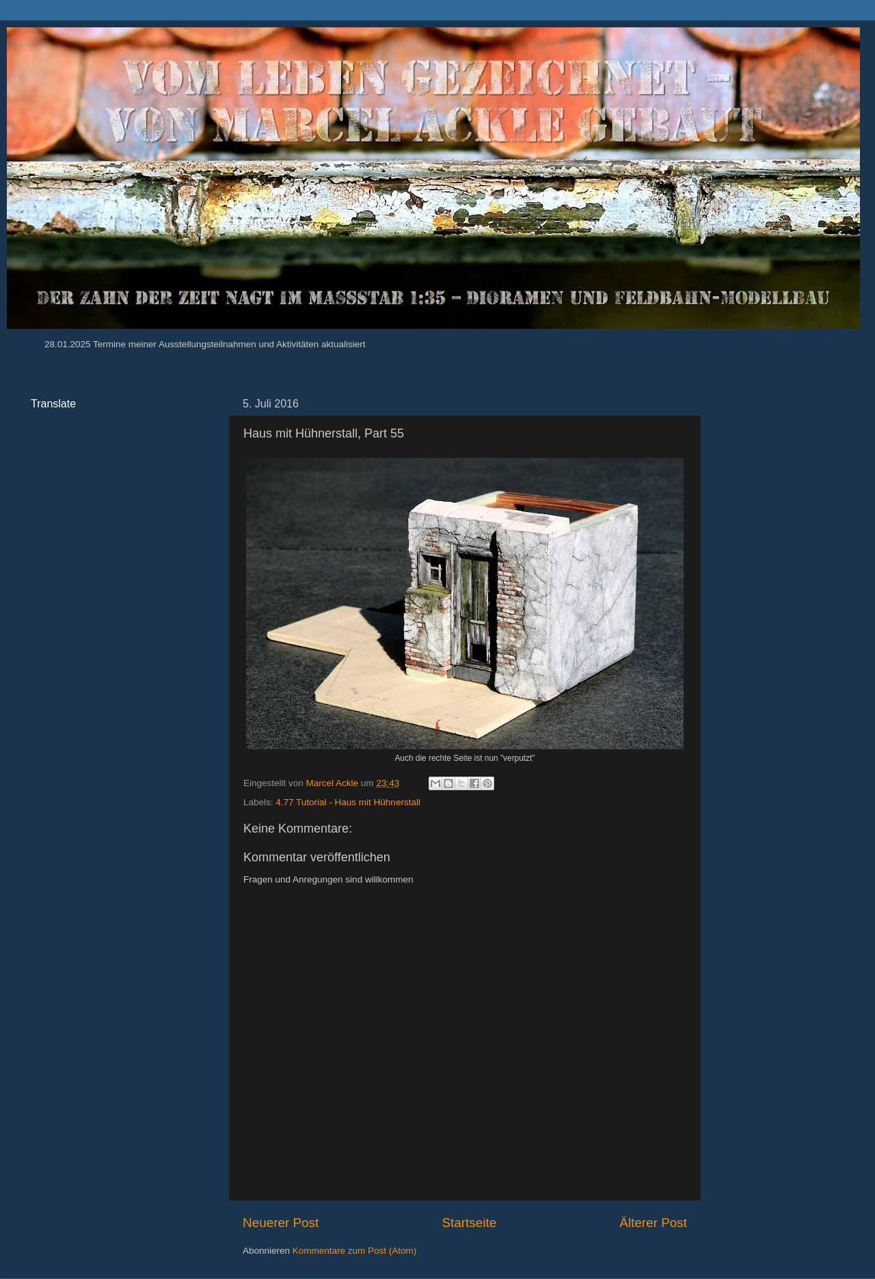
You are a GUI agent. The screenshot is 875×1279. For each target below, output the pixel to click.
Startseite (469, 1222)
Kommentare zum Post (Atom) (355, 1251)
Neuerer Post (281, 1222)
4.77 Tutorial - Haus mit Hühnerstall (347, 802)
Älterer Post (653, 1222)
